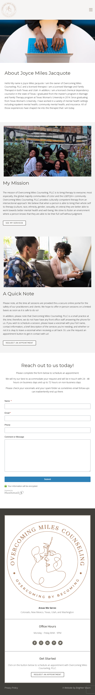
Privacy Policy (11, 687)
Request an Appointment (19, 343)
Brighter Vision (83, 687)
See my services (14, 223)
